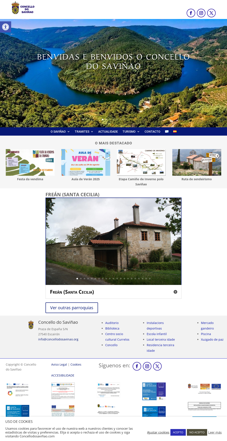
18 (139, 278)
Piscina (206, 334)
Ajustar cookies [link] (158, 432)
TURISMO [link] (129, 131)
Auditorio (112, 323)
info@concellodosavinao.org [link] (58, 339)
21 (150, 278)
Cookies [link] (75, 364)
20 (146, 278)
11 (113, 278)
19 (142, 278)
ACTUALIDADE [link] (108, 131)
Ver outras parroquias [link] (71, 308)
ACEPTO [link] (178, 432)
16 (131, 278)
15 (128, 278)
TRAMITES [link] (82, 131)
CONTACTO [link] (152, 131)
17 (135, 278)
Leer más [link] (215, 432)
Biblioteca (112, 328)
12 (117, 278)
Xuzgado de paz (212, 339)
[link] (5, 26)
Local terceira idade (161, 339)
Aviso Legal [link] (59, 364)
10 (110, 278)
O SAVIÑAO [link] (58, 131)
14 (124, 278)
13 (121, 278)
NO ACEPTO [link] (197, 432)
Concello (111, 345)
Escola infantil (157, 334)
